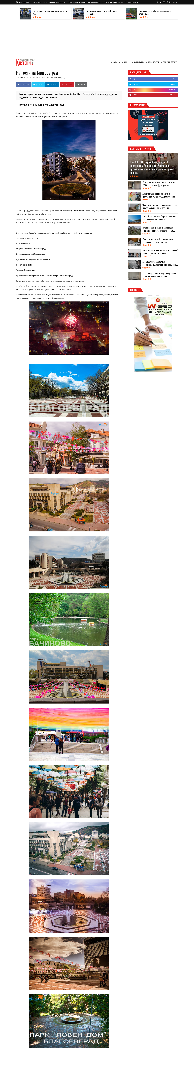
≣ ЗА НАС (126, 62)
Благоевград (59, 77)
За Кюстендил (39, 2)
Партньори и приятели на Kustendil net (85, 2)
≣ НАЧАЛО (115, 62)
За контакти (133, 2)
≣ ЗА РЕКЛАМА (138, 62)
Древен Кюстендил (57, 2)
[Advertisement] (97, 39)
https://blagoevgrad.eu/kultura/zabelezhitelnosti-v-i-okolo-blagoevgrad (60, 233)
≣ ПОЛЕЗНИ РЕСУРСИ (169, 62)
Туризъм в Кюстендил (114, 2)
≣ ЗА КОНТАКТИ (152, 62)
